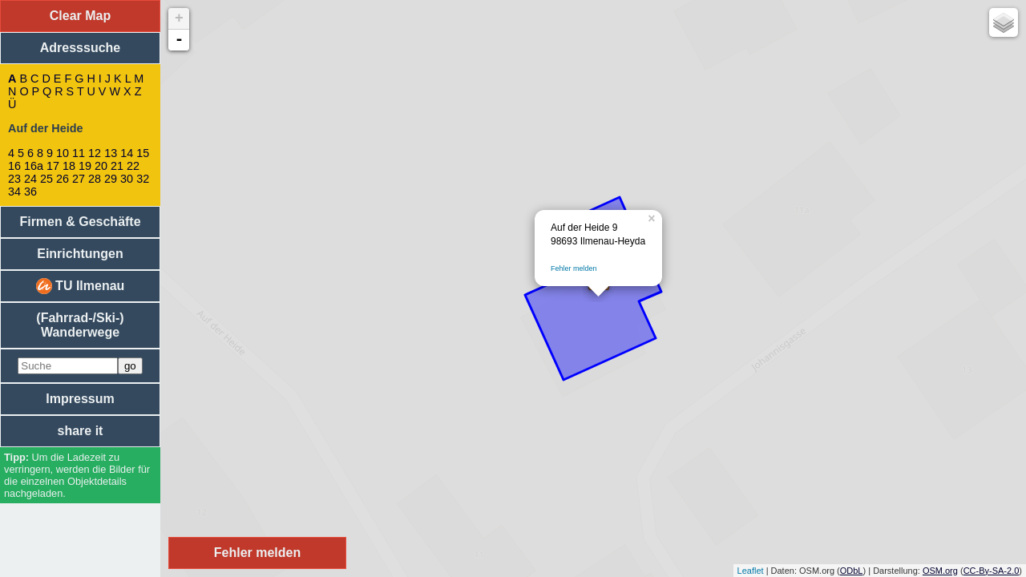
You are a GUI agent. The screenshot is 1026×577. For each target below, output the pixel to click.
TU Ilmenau (80, 286)
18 (69, 165)
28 (94, 178)
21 (117, 165)
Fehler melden (574, 268)
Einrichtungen (80, 253)
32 (142, 178)
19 (85, 165)
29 (110, 178)
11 (78, 153)
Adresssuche (80, 47)
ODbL (851, 570)
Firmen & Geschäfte (79, 221)
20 (101, 165)
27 (78, 178)
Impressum (80, 399)
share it (80, 431)
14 (126, 153)
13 (110, 153)
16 (14, 165)
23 (14, 178)
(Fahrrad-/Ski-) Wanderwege (79, 325)
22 (133, 165)
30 (126, 178)
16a (33, 165)
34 (14, 191)
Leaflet (750, 570)
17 (52, 165)
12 (94, 153)
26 (62, 178)
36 (30, 191)
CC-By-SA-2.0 (991, 570)
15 (142, 153)
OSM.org (940, 570)
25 (46, 178)
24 (30, 178)
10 (62, 153)
